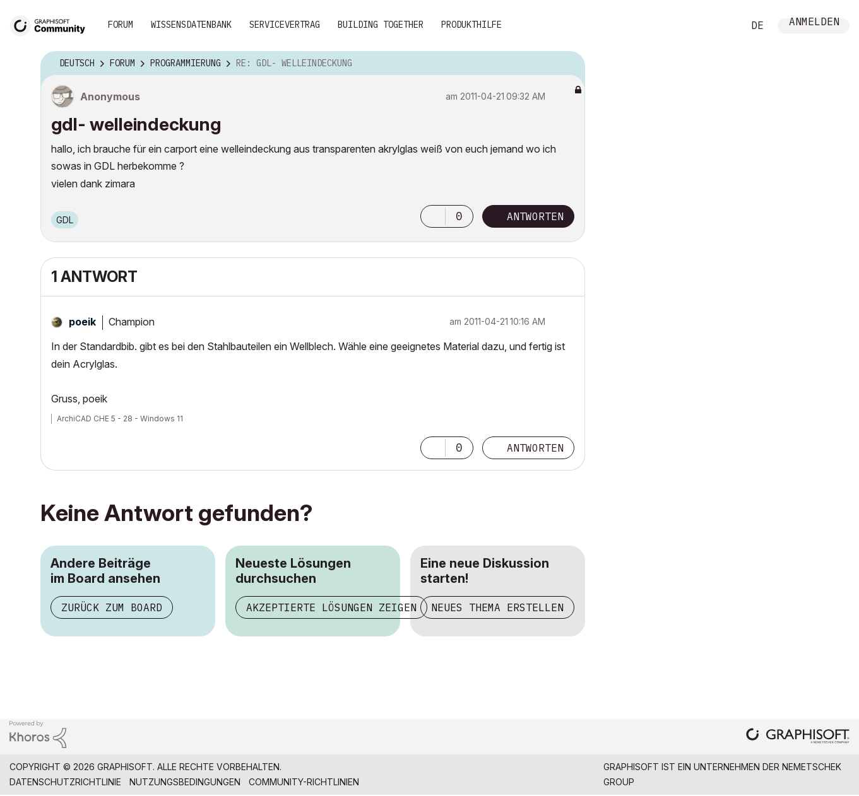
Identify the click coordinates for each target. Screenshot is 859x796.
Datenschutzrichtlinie (65, 781)
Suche (719, 25)
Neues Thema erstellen (497, 607)
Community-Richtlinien (304, 781)
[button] (433, 216)
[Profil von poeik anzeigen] (82, 321)
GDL (64, 219)
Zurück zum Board (111, 607)
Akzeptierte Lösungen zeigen (331, 607)
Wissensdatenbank (191, 24)
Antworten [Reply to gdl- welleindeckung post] (535, 216)
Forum (120, 24)
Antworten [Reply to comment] (535, 448)
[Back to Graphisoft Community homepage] (51, 24)
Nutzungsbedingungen (184, 781)
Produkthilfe (471, 24)
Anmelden (814, 23)
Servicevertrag (284, 24)
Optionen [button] (567, 63)
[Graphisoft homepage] (798, 737)
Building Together (381, 24)
